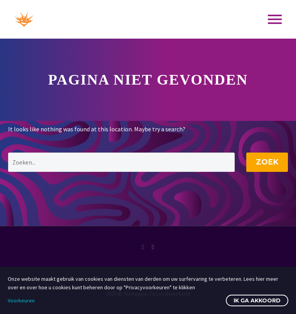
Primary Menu (275, 19)
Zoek (267, 162)
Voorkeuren (21, 300)
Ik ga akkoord (257, 300)
